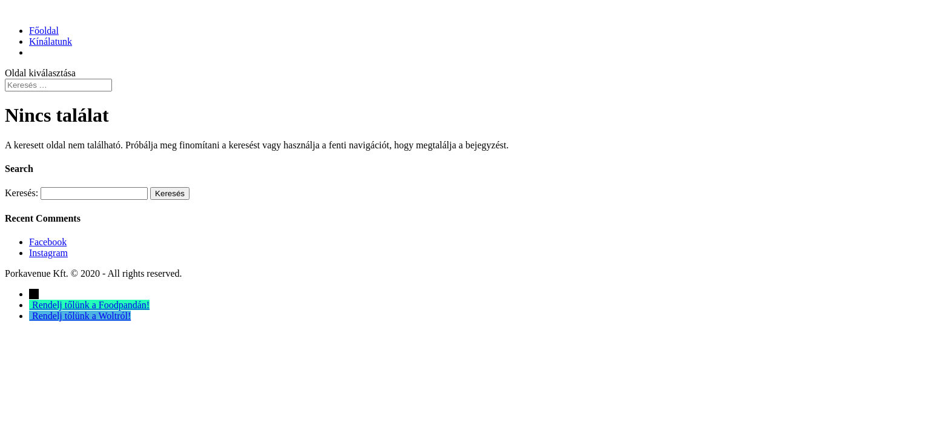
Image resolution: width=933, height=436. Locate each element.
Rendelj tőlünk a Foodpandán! (91, 305)
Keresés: (21, 193)
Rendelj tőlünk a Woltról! (81, 316)
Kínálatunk (50, 41)
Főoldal (44, 30)
